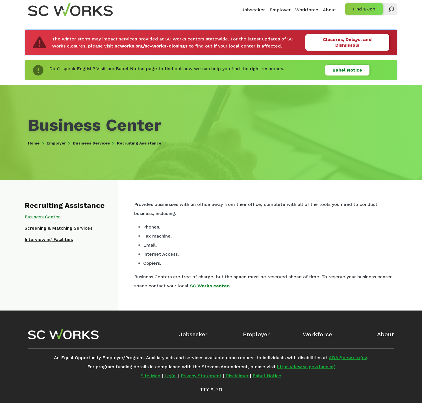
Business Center (42, 216)
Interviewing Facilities (49, 239)
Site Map (150, 375)
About (329, 9)
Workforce (306, 9)
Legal (170, 375)
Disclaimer (237, 375)
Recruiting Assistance (139, 143)
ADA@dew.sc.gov (348, 357)
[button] (388, 9)
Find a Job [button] (364, 9)
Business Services (91, 143)
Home (34, 143)
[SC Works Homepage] (63, 334)
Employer (280, 9)
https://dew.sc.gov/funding (306, 366)
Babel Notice (347, 70)
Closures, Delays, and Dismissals (347, 42)
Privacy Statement (201, 375)
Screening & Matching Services (58, 228)
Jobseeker (253, 9)
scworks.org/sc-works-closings (151, 46)
